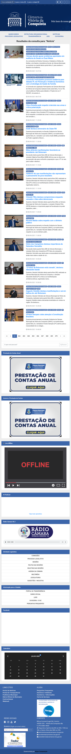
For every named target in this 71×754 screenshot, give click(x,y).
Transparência (34, 36)
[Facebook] (5, 722)
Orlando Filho (29, 194)
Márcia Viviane (56, 47)
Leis (48, 36)
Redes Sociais (10, 718)
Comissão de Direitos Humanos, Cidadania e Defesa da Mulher (41, 51)
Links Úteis (8, 687)
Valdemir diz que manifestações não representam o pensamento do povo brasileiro (46, 174)
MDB (37, 126)
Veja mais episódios (35, 514)
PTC (35, 103)
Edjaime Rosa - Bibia (31, 147)
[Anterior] (7, 656)
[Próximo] (63, 656)
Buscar (63, 344)
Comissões (35, 556)
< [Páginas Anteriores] (18, 336)
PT (62, 169)
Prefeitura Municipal (10, 695)
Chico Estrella (29, 103)
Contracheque (8, 699)
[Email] (16, 729)
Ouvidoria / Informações (46, 695)
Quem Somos (13, 34)
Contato (41, 718)
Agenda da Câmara (35, 571)
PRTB (63, 192)
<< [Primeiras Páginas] (14, 336)
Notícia (49, 47)
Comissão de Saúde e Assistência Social (36, 49)
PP (62, 239)
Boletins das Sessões (35, 568)
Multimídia (35, 574)
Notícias (56, 34)
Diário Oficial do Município (12, 697)
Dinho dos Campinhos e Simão (43, 53)
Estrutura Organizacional (35, 34)
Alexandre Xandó (30, 53)
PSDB (38, 288)
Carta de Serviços (43, 697)
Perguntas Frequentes (35, 603)
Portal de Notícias (9, 690)
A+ (63, 2)
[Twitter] (15, 722)
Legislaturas (35, 577)
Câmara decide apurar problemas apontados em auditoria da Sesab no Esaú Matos (45, 57)
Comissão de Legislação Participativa (45, 77)
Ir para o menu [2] (20, 2)
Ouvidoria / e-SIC (35, 600)
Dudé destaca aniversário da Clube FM (41, 129)
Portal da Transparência (35, 591)
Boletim (7, 726)
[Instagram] (8, 722)
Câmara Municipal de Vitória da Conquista (36, 47)
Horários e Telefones (44, 693)
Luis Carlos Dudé (30, 126)
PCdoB (63, 216)
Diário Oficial (35, 594)
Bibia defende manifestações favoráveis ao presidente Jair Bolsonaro (43, 151)
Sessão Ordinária (52, 100)
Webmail (6, 701)
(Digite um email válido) (17, 726)
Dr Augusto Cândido (31, 288)
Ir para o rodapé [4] (33, 2)
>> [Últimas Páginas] (56, 336)
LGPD (35, 597)
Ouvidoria (59, 36)
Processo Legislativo (14, 36)
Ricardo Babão (55, 53)
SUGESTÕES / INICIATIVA (35, 581)
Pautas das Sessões (35, 565)
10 (49, 336)
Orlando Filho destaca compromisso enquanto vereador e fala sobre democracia (44, 198)
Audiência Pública (52, 75)
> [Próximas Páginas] (53, 336)
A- (68, 2)
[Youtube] (12, 722)
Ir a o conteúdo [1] (8, 2)
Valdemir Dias (29, 171)
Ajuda (39, 687)
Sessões (35, 562)
